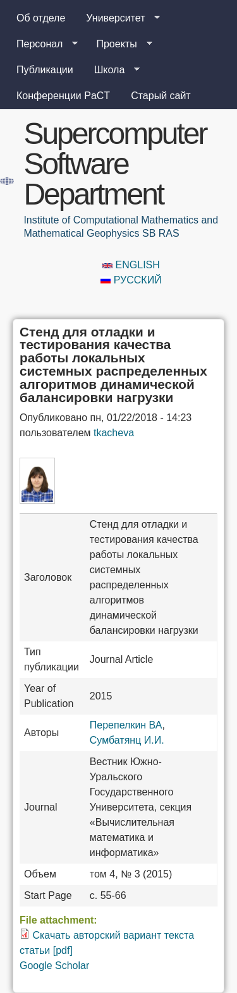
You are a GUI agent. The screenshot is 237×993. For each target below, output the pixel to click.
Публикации (44, 69)
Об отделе (40, 18)
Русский (130, 280)
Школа (112, 70)
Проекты (119, 44)
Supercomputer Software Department (114, 164)
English (131, 264)
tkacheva (114, 432)
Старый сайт (161, 95)
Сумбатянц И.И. (127, 740)
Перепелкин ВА (126, 725)
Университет (118, 18)
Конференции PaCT (63, 95)
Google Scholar (54, 965)
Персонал (42, 44)
